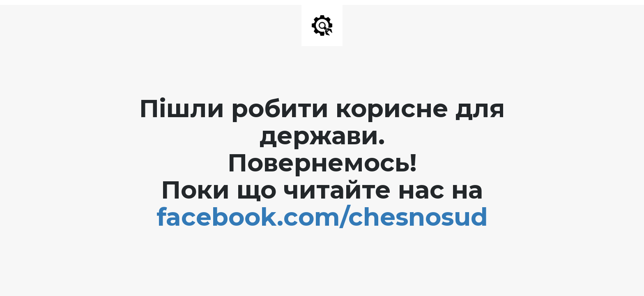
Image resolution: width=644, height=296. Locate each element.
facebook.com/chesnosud (322, 217)
